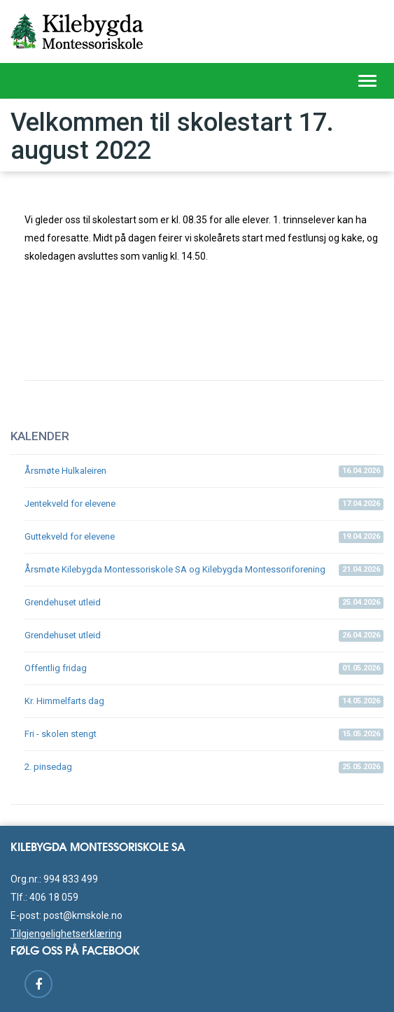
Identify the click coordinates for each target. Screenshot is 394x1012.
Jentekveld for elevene (204, 504)
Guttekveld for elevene (204, 537)
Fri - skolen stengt (204, 734)
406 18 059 (53, 897)
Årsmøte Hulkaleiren (204, 471)
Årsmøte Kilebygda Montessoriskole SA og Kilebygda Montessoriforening (204, 570)
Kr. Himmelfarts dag (204, 702)
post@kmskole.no (82, 915)
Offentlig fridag (204, 669)
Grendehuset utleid (204, 603)
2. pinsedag (204, 767)
